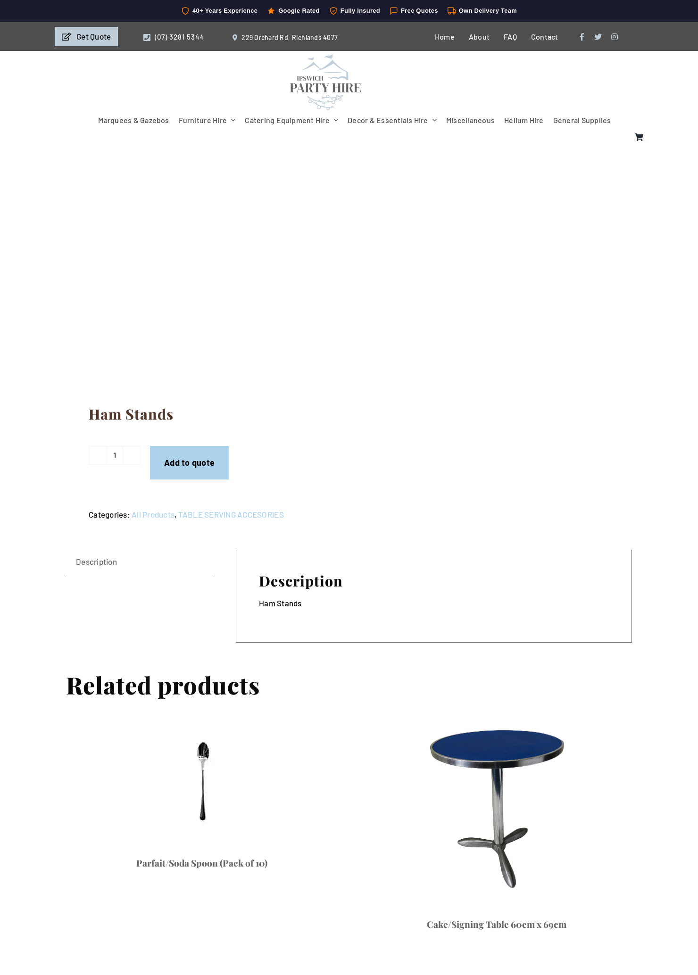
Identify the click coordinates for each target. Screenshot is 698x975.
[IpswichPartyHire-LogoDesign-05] (325, 58)
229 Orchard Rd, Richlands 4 (284, 37)
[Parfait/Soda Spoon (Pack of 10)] (201, 777)
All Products (153, 514)
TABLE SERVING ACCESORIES (231, 514)
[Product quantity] (114, 455)
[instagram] (614, 37)
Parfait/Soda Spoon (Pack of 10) (201, 863)
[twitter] (598, 37)
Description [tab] (96, 561)
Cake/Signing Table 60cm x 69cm (496, 924)
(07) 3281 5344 (180, 37)
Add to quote (189, 462)
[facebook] (582, 37)
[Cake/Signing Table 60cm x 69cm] (496, 808)
